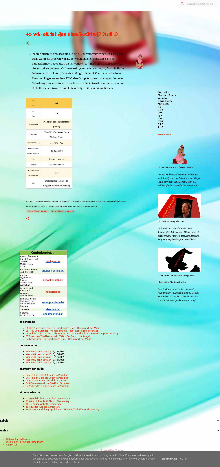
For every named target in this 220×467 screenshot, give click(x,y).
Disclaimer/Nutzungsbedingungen (24, 441)
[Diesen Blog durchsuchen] (201, 3)
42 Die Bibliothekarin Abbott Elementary (48, 398)
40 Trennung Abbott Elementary (43, 404)
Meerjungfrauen (167, 95)
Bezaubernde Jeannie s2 (62, 211)
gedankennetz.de (53, 280)
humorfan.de (53, 291)
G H (160, 112)
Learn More (169, 458)
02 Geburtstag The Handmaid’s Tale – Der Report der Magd (58, 339)
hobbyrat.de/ (53, 261)
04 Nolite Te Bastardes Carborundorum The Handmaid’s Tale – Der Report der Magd (72, 333)
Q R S (160, 124)
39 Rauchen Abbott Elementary (43, 406)
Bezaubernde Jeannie (37, 211)
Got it (183, 458)
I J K (160, 115)
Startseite (163, 92)
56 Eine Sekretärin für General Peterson (176, 167)
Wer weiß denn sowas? (38, 351)
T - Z (160, 127)
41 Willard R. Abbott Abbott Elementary (47, 401)
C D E (160, 109)
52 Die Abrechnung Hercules (171, 221)
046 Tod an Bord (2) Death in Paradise (47, 375)
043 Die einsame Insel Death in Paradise (47, 383)
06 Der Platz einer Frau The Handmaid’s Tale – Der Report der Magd (63, 328)
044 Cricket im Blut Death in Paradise (46, 380)
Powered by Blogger (110, 450)
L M (160, 118)
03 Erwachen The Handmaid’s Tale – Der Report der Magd (58, 336)
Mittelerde (164, 104)
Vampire (162, 98)
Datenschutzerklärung (18, 439)
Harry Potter (165, 101)
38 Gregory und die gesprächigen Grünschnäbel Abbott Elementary (62, 409)
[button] (27, 43)
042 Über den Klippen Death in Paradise (47, 386)
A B (159, 106)
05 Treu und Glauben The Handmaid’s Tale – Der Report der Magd (62, 330)
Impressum (12, 444)
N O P (161, 121)
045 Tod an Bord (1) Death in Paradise (47, 377)
